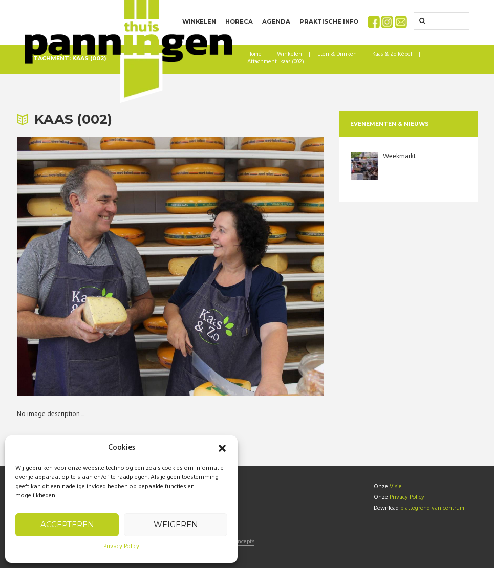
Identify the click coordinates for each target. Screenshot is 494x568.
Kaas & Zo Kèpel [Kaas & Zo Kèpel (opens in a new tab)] (392, 54)
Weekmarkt (399, 155)
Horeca (239, 21)
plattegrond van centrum (431, 506)
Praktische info (328, 21)
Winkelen (289, 54)
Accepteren (67, 524)
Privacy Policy (121, 546)
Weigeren (176, 524)
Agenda (276, 21)
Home (254, 54)
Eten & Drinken (337, 54)
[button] (222, 448)
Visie (395, 486)
